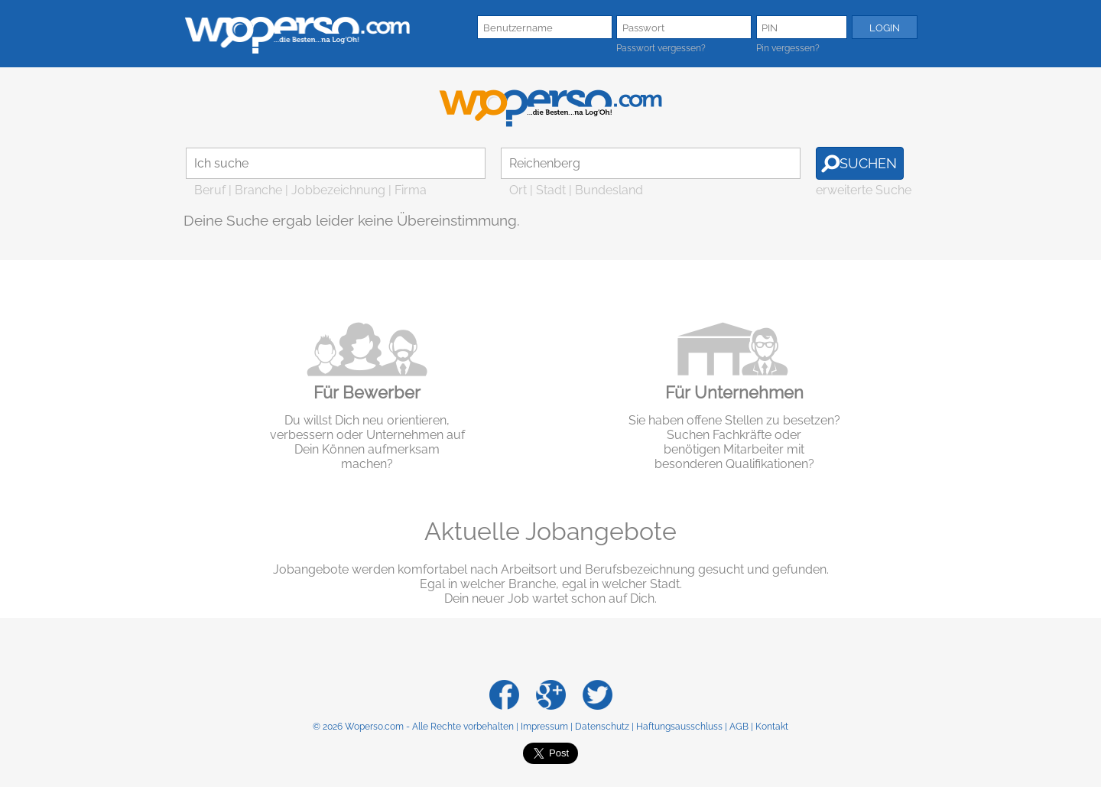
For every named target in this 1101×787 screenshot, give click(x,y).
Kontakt (771, 726)
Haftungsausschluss (679, 726)
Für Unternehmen (734, 392)
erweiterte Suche (863, 190)
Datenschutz (602, 726)
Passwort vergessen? (661, 48)
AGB (739, 726)
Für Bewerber (367, 392)
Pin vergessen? (788, 48)
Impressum (544, 726)
